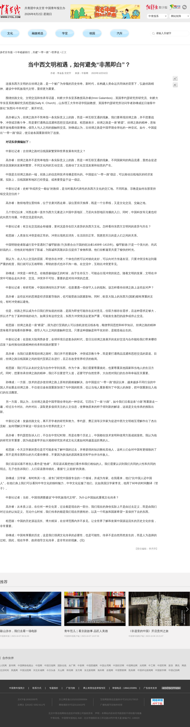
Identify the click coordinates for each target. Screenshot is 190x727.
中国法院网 (25, 670)
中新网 (81, 665)
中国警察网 (120, 670)
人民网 (3, 665)
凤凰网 (14, 670)
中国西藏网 (92, 665)
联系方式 (36, 688)
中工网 (152, 665)
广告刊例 (70, 688)
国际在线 (62, 665)
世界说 (55, 52)
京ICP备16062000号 (28, 699)
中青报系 (154, 16)
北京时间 (4, 670)
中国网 (38, 665)
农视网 (109, 670)
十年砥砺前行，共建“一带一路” (32, 52)
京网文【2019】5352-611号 (31, 705)
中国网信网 (131, 665)
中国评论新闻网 (145, 670)
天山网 (61, 670)
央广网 (72, 665)
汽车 (120, 33)
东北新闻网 (89, 670)
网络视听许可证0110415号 (72, 705)
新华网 (12, 665)
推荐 (4, 582)
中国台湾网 (105, 665)
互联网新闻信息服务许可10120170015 (119, 699)
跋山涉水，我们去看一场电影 (18, 631)
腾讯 (177, 665)
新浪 (170, 665)
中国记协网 (174, 670)
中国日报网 (49, 665)
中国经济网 (118, 665)
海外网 (101, 670)
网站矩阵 (176, 16)
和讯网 (69, 670)
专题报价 (53, 688)
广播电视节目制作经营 (111, 705)
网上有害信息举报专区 (94, 688)
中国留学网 (160, 670)
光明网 (143, 665)
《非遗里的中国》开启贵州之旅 (148, 631)
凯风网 (132, 670)
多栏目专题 (6, 52)
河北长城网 (38, 670)
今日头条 (51, 670)
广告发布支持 (162, 688)
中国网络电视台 (25, 665)
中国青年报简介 (17, 688)
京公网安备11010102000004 (73, 699)
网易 (184, 665)
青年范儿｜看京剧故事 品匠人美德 (86, 631)
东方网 (78, 670)
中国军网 (161, 665)
